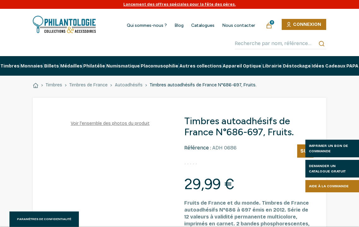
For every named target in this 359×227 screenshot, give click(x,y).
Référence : (197, 148)
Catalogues (203, 25)
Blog (179, 25)
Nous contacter (238, 25)
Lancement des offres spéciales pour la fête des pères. (179, 4)
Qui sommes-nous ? (147, 25)
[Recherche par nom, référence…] (280, 43)
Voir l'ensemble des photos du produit (110, 123)
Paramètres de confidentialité (44, 219)
